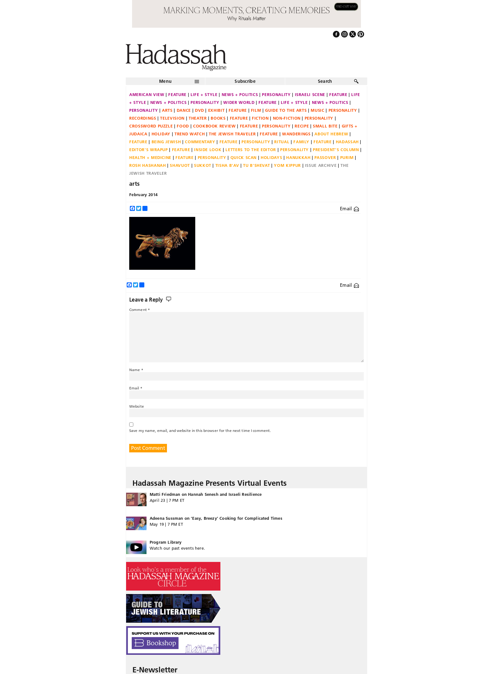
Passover (325, 157)
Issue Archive (320, 165)
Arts (167, 110)
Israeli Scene (310, 94)
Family (301, 141)
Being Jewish (166, 141)
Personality (276, 94)
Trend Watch (189, 133)
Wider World (238, 102)
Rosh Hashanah (147, 165)
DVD (199, 110)
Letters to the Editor (250, 149)
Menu (165, 81)
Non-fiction (287, 118)
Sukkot (202, 165)
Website (136, 406)
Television (172, 118)
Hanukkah (298, 157)
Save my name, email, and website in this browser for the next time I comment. (200, 430)
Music (317, 110)
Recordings (142, 118)
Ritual (281, 141)
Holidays (271, 157)
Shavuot (180, 165)
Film (256, 110)
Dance (184, 110)
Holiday (161, 133)
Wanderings (296, 133)
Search (325, 81)
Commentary (200, 141)
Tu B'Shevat (256, 165)
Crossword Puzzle (151, 125)
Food (183, 125)
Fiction (260, 118)
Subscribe (245, 81)
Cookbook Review (214, 125)
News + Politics (240, 94)
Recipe (302, 125)
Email (349, 209)
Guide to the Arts (286, 110)
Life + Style (204, 94)
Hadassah (347, 141)
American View (146, 94)
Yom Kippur (287, 165)
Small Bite (325, 125)
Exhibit (216, 110)
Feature (177, 94)
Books (218, 118)
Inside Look (207, 149)
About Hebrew (331, 133)
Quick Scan (243, 157)
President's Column (336, 149)
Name (136, 369)
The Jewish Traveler (232, 133)
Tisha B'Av (227, 165)
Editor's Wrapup (148, 149)
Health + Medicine (150, 157)
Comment (139, 309)
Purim (347, 157)
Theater (198, 118)
